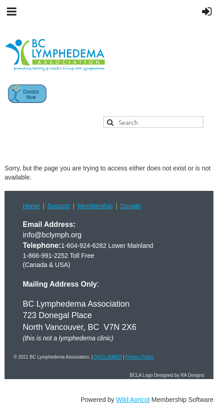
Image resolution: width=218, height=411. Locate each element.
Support (58, 206)
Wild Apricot (133, 399)
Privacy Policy (140, 357)
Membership (94, 206)
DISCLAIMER (108, 357)
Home (31, 206)
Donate (130, 206)
